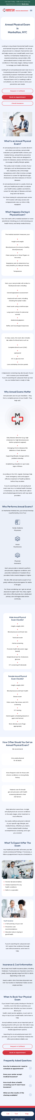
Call (7, 1114)
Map (27, 1114)
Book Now (25, 4)
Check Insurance (18, 103)
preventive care (27, 51)
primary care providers (20, 58)
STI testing (17, 710)
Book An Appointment (18, 97)
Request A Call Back (17, 91)
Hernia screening (17, 643)
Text (16, 1114)
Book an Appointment (22, 10)
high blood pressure (22, 440)
